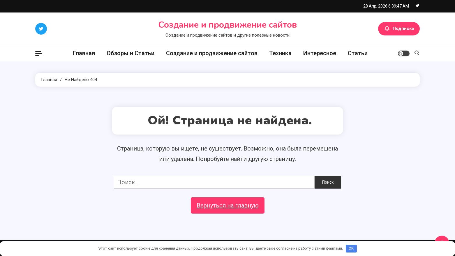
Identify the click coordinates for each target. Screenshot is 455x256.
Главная (84, 53)
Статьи (358, 53)
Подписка (399, 29)
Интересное (319, 53)
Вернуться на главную (228, 205)
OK (351, 248)
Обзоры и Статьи (130, 53)
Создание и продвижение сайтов (227, 25)
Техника (280, 53)
